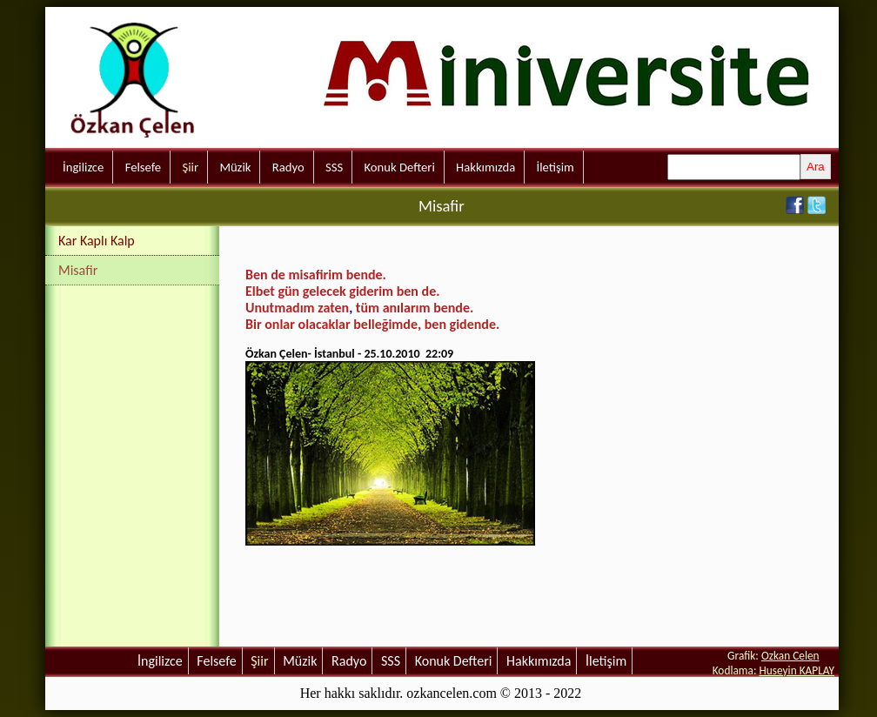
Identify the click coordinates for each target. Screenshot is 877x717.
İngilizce (83, 167)
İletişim (555, 167)
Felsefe (143, 167)
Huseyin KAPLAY (796, 670)
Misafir (77, 270)
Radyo (288, 167)
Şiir (190, 167)
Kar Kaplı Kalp (96, 240)
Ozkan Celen (790, 655)
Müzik (235, 167)
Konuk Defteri (400, 167)
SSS (334, 167)
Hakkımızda (485, 167)
